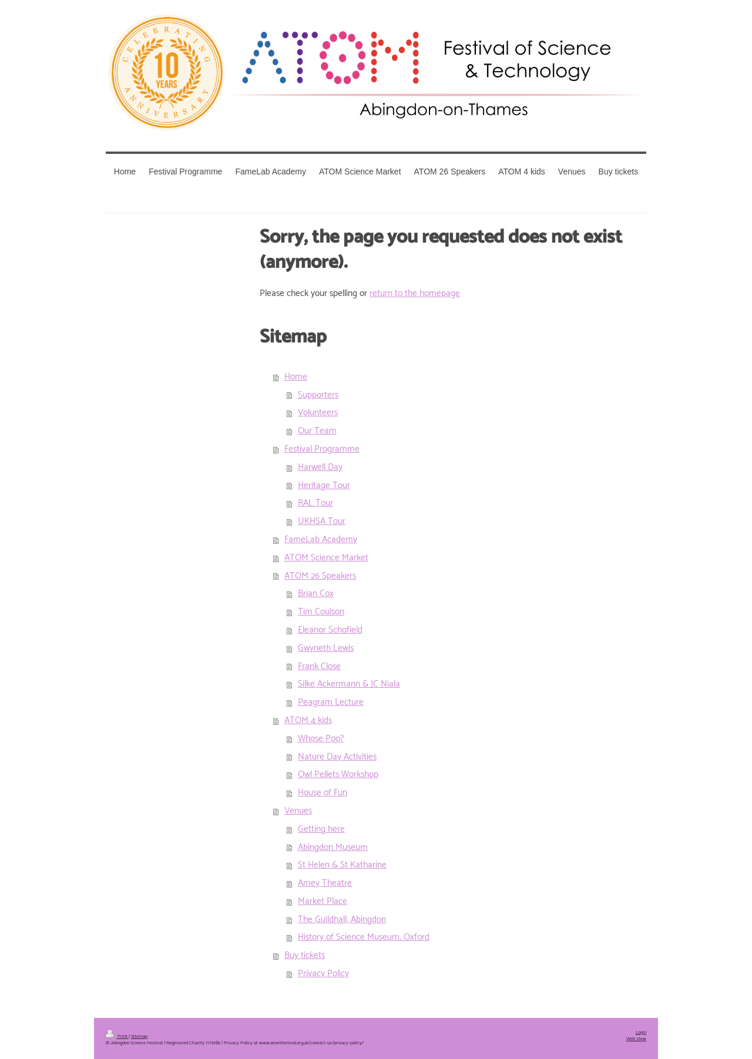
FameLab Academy (320, 539)
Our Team (317, 430)
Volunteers (318, 412)
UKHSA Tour (321, 521)
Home (295, 376)
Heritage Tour (324, 485)
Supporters (318, 395)
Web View (636, 1039)
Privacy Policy (323, 973)
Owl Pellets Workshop (338, 774)
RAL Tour (315, 503)
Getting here (321, 829)
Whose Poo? (321, 738)
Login (641, 1032)
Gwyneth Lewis (326, 648)
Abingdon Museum (333, 847)
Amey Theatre (325, 883)
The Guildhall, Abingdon (342, 919)
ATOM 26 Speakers (320, 576)
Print (117, 1037)
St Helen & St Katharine (342, 865)
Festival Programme (322, 449)
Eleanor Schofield (330, 630)
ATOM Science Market (326, 557)
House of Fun (322, 792)
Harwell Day (320, 467)
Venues (298, 811)
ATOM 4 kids (308, 720)
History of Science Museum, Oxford (363, 937)
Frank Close (319, 666)
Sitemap (139, 1037)
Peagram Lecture (331, 702)
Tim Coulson (321, 611)
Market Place (322, 901)
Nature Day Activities (337, 756)
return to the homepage (415, 293)
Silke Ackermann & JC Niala (349, 684)
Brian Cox (316, 593)
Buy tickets (304, 955)
